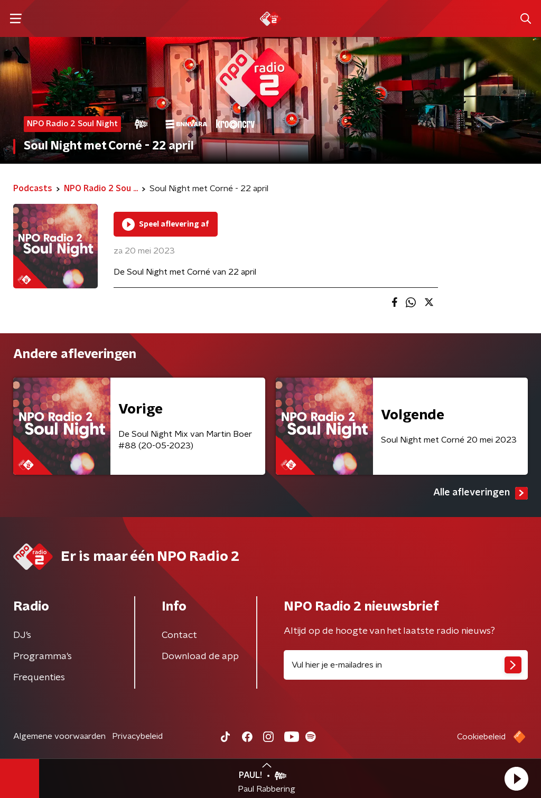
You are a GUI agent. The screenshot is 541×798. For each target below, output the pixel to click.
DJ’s (22, 635)
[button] (516, 778)
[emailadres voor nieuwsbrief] (406, 665)
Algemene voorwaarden (59, 736)
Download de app (200, 656)
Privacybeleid (137, 736)
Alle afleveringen (480, 493)
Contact (179, 635)
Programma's (42, 656)
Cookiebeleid (481, 737)
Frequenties (39, 677)
